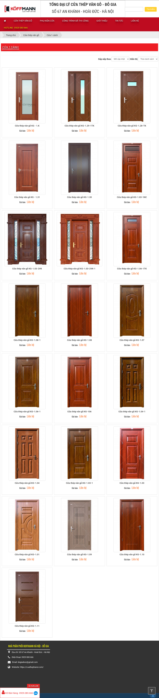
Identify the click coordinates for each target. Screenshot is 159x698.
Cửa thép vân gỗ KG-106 (79, 411)
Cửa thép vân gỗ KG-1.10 (132, 554)
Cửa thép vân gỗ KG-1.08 (79, 340)
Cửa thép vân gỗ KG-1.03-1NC (132, 197)
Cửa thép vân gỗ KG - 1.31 (27, 197)
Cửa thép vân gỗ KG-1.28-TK (132, 125)
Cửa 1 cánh (10, 47)
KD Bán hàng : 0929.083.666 (17, 693)
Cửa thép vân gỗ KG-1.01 (27, 554)
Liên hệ (135, 21)
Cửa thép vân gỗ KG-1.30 (79, 197)
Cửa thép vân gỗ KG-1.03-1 (79, 483)
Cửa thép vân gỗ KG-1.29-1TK (79, 125)
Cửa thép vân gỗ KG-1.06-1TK (132, 268)
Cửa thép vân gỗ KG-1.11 (27, 626)
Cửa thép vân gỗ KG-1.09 (79, 554)
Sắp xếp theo (104, 59)
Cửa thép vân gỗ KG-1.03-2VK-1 (79, 268)
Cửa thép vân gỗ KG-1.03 (132, 483)
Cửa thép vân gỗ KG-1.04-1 (131, 411)
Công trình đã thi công (75, 21)
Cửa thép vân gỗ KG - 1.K (27, 125)
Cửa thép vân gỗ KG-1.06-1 (27, 411)
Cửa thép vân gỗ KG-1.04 (27, 483)
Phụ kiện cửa (47, 21)
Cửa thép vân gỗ (23, 21)
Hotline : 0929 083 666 (16, 28)
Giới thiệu (101, 21)
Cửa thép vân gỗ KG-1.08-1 (27, 340)
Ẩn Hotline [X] (33, 686)
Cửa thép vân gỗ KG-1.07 (132, 340)
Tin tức (119, 21)
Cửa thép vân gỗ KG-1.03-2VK (27, 268)
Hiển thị (134, 59)
